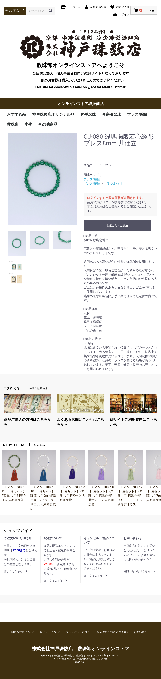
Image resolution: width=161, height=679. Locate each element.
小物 (28, 124)
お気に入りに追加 (117, 225)
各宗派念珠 (111, 114)
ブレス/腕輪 (137, 114)
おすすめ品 (16, 114)
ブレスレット (114, 183)
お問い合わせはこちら (139, 571)
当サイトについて (50, 632)
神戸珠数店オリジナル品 (53, 114)
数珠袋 (12, 124)
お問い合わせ (142, 632)
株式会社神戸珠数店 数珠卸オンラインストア (81, 648)
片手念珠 (88, 114)
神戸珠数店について (23, 632)
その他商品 (47, 124)
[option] (42, 179)
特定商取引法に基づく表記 (113, 632)
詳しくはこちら (15, 571)
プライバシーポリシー (79, 632)
